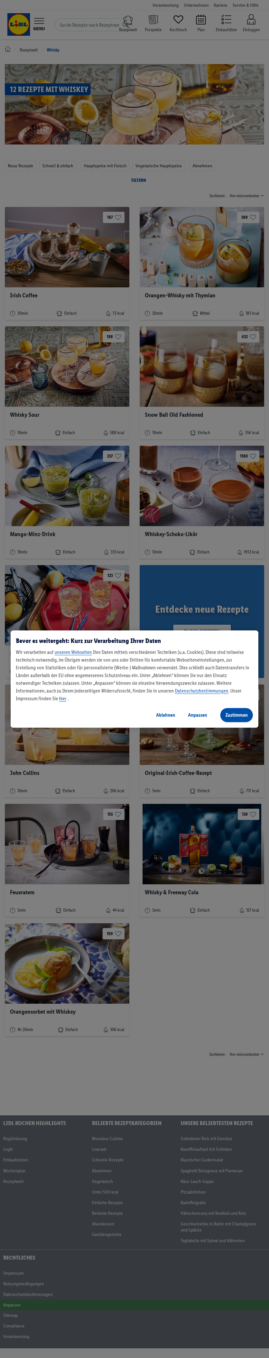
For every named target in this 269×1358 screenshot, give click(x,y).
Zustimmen (236, 715)
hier (62, 698)
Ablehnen (165, 715)
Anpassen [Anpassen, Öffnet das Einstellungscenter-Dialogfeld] (197, 715)
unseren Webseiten (73, 652)
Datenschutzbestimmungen (201, 691)
